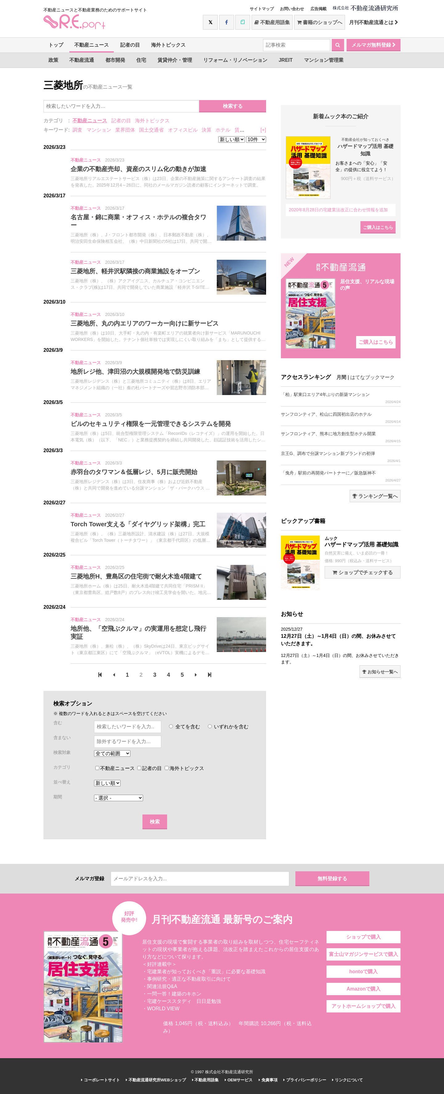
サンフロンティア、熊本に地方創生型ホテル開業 (341, 437)
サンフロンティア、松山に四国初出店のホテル (341, 418)
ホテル (223, 130)
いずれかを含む (228, 726)
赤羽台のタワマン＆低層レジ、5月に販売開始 (134, 472)
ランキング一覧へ (375, 496)
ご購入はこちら (378, 227)
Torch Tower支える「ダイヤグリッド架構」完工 (138, 524)
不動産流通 (81, 60)
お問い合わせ (292, 8)
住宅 (141, 60)
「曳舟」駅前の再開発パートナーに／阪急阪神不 (341, 476)
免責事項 (268, 1080)
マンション (99, 130)
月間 (341, 377)
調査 (77, 130)
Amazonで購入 (363, 988)
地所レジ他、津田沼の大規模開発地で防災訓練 (135, 371)
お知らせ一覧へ (380, 671)
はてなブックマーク (372, 377)
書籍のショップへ (319, 22)
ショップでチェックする (362, 572)
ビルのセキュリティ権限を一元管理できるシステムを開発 (151, 423)
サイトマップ (262, 8)
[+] (263, 130)
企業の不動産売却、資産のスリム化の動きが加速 (138, 169)
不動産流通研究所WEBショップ (156, 1080)
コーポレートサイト (100, 1080)
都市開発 (115, 60)
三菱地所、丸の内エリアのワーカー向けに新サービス (145, 323)
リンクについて (347, 1080)
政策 (53, 60)
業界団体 (125, 130)
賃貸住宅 (244, 130)
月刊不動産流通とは (373, 22)
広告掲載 (318, 8)
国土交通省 (151, 130)
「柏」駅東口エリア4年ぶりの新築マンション (341, 398)
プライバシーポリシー (304, 1080)
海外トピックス (168, 45)
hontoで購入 (363, 971)
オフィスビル (183, 130)
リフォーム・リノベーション (235, 60)
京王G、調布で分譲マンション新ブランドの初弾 (341, 457)
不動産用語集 (272, 22)
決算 (207, 130)
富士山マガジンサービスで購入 (363, 954)
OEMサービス (239, 1080)
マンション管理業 (323, 60)
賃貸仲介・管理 (175, 60)
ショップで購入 (363, 937)
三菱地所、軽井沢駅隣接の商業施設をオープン (135, 271)
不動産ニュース (91, 45)
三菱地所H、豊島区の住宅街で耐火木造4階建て (136, 576)
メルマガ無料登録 (374, 45)
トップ (55, 45)
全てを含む (184, 726)
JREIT (286, 60)
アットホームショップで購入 (363, 1006)
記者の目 (130, 45)
